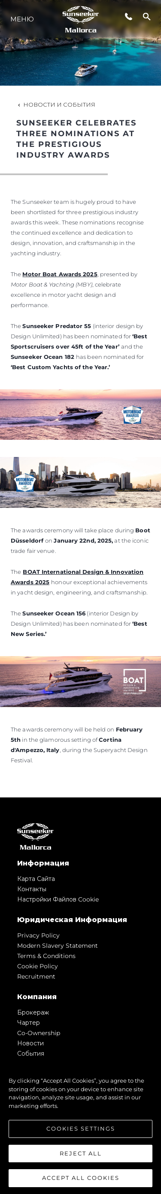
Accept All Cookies (80, 1179)
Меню (22, 19)
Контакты (31, 889)
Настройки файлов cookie (58, 899)
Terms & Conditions (46, 956)
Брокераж (33, 1012)
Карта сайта (36, 879)
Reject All (81, 1155)
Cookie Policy (37, 966)
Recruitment (36, 976)
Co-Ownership (38, 1033)
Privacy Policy (38, 935)
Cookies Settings (80, 1130)
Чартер (28, 1023)
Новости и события (55, 104)
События (30, 1053)
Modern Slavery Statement (57, 945)
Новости (30, 1043)
